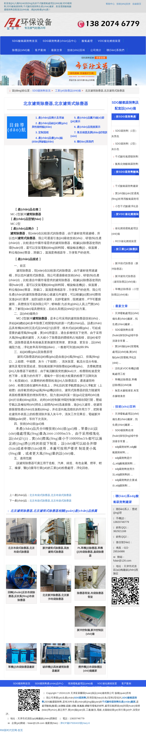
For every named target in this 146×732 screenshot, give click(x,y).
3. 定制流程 (42, 132)
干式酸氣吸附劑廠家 (126, 185)
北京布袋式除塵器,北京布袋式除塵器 (50, 495)
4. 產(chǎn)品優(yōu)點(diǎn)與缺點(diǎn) (47, 139)
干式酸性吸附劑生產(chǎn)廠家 (119, 701)
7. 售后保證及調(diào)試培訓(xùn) (89, 134)
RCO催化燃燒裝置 (125, 241)
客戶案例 (40, 50)
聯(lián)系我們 (115, 50)
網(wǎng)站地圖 (114, 687)
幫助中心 (110, 4)
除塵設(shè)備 (21, 50)
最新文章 (56, 50)
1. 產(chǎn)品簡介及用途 (50, 117)
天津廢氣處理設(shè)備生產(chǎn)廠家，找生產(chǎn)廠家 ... (125, 419)
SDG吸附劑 (80, 697)
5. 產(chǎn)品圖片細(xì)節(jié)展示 (87, 119)
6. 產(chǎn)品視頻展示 (87, 126)
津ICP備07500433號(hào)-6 (75, 723)
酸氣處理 (87, 40)
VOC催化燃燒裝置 (109, 40)
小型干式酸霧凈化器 (126, 206)
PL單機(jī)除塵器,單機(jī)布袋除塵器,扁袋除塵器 (90, 551)
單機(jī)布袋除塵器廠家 (21, 666)
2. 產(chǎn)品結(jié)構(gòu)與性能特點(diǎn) (50, 125)
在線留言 (136, 4)
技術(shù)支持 (123, 4)
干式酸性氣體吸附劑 (126, 156)
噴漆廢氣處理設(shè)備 (80, 683)
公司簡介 (95, 50)
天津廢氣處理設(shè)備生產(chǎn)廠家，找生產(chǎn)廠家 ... (125, 319)
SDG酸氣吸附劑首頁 (25, 40)
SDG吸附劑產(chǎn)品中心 (60, 40)
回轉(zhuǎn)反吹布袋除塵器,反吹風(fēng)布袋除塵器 (21, 596)
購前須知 (63, 687)
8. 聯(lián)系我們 (84, 141)
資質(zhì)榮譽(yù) (30, 687)
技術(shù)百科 (76, 50)
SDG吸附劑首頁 (41, 90)
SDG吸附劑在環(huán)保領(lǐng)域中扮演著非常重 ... (125, 335)
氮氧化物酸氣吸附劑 (126, 163)
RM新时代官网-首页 (11, 730)
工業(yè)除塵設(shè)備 (68, 90)
